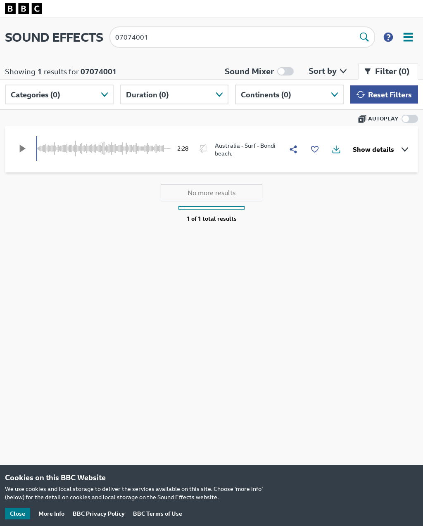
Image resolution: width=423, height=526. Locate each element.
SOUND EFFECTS (54, 37)
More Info (51, 513)
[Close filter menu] (388, 72)
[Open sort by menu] (326, 71)
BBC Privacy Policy (99, 513)
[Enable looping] (203, 148)
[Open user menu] (408, 37)
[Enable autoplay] (388, 119)
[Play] (22, 148)
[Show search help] (388, 37)
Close (17, 513)
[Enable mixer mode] (259, 71)
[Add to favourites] (314, 149)
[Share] (293, 149)
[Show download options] (336, 149)
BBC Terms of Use (157, 513)
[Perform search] (364, 37)
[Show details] (379, 149)
